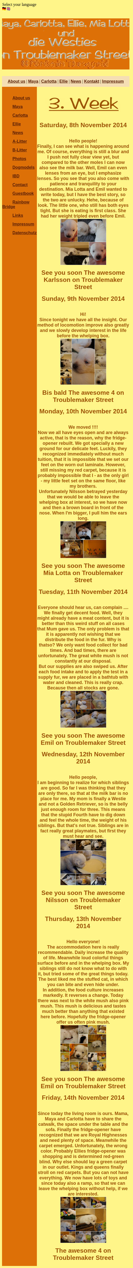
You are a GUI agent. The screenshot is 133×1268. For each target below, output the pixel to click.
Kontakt (91, 81)
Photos (19, 159)
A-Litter (19, 141)
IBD (16, 176)
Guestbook (23, 193)
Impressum (113, 81)
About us (16, 81)
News (76, 81)
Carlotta (48, 81)
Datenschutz (24, 233)
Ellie (64, 81)
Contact (20, 185)
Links (17, 215)
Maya (33, 81)
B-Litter (19, 150)
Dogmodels (23, 167)
